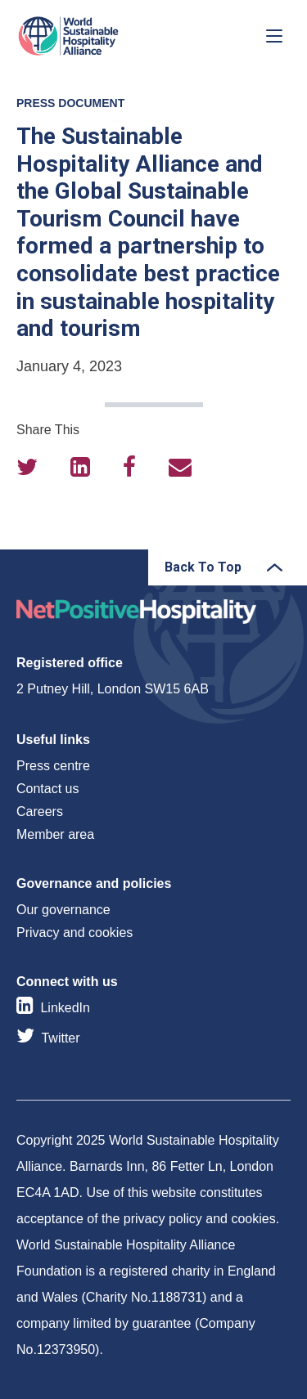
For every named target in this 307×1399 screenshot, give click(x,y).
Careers (39, 811)
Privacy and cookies (74, 932)
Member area (55, 834)
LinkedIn (65, 1008)
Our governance (63, 910)
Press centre (53, 766)
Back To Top (203, 567)
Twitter (60, 1038)
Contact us (47, 789)
